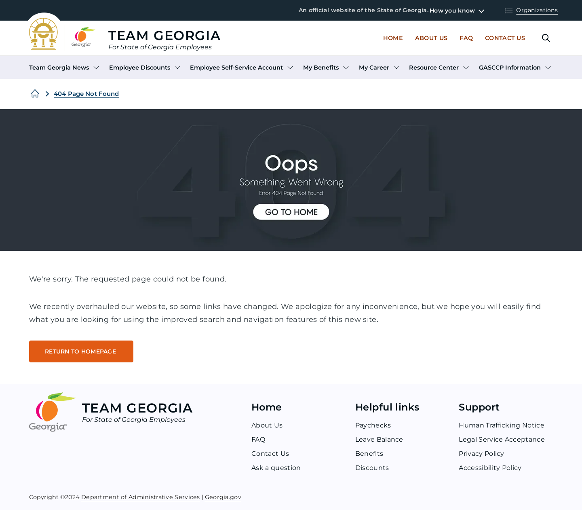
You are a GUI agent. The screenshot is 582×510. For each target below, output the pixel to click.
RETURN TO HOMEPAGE (81, 351)
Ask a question (276, 468)
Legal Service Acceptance (502, 439)
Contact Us (505, 38)
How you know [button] (452, 10)
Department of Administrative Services (140, 496)
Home (393, 38)
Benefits (369, 453)
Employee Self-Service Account (236, 67)
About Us (431, 38)
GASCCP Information (510, 67)
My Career (374, 67)
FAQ (258, 439)
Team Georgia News (59, 67)
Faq (466, 38)
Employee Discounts (139, 67)
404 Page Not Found (86, 93)
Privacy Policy (481, 453)
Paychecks (373, 425)
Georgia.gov (223, 496)
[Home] (35, 94)
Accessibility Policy (490, 468)
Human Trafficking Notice (501, 425)
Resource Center (434, 67)
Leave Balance (379, 439)
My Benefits (321, 67)
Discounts (372, 468)
